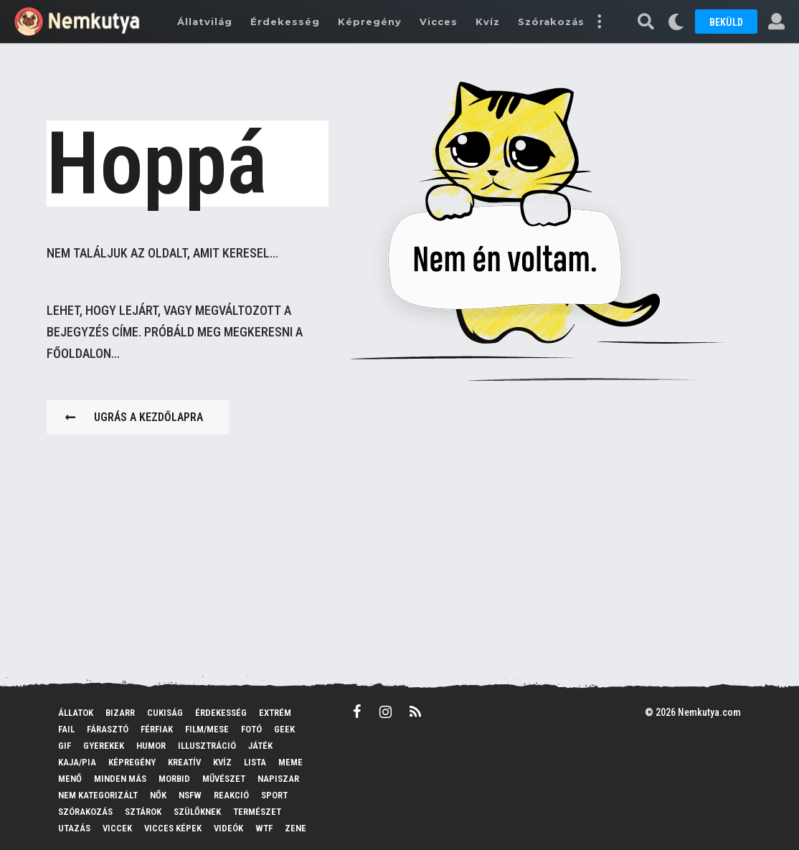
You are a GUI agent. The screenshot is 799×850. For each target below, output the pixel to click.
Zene (295, 828)
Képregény (370, 21)
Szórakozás (551, 21)
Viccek (117, 828)
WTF (264, 828)
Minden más (120, 778)
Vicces (439, 21)
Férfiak (157, 729)
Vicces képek (173, 828)
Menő (70, 778)
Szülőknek (197, 811)
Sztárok (143, 811)
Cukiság (165, 712)
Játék (260, 745)
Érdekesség (285, 21)
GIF (64, 745)
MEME (290, 762)
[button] (599, 21)
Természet (257, 811)
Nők (158, 795)
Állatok (75, 712)
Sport (274, 795)
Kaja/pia (77, 762)
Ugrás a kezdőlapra (134, 417)
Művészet (223, 778)
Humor (151, 745)
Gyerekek (103, 745)
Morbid (174, 778)
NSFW (190, 795)
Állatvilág (204, 21)
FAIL (66, 729)
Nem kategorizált (98, 795)
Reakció (231, 795)
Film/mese (207, 729)
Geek (284, 729)
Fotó (251, 729)
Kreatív (184, 762)
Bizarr (120, 712)
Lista (255, 762)
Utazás (74, 828)
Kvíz (488, 21)
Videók (228, 828)
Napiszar (278, 778)
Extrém (275, 712)
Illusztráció (207, 745)
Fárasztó (107, 729)
